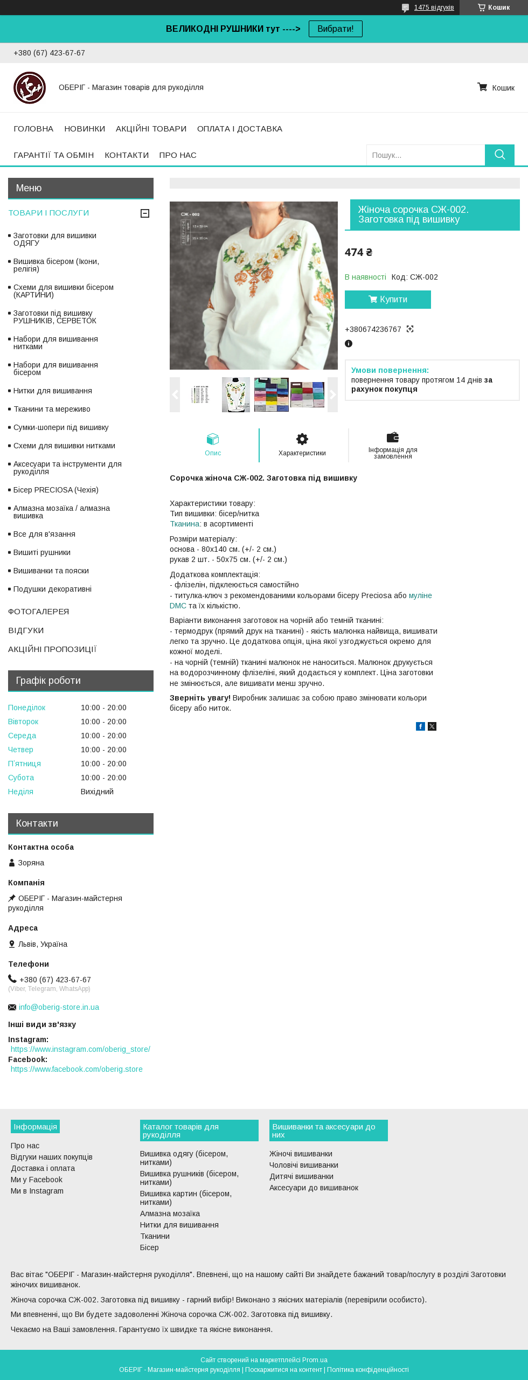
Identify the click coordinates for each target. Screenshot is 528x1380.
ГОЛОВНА (33, 128)
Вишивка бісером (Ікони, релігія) (56, 265)
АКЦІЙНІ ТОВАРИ (151, 128)
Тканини (155, 1236)
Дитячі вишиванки (301, 1176)
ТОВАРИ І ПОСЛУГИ (48, 212)
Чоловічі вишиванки (303, 1165)
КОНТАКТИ (127, 155)
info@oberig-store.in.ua (59, 1007)
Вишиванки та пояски (51, 570)
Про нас (25, 1145)
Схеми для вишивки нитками (64, 445)
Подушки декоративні (52, 589)
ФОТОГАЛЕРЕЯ (38, 611)
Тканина (184, 523)
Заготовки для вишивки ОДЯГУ (54, 239)
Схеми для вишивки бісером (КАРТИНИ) (63, 291)
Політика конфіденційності (368, 1370)
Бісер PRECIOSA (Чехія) (56, 490)
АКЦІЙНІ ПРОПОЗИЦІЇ (52, 649)
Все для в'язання (44, 534)
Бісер (149, 1247)
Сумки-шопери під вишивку (61, 427)
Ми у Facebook (36, 1179)
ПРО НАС (178, 155)
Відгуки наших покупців (52, 1157)
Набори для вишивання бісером (55, 368)
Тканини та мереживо (52, 409)
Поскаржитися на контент (283, 1370)
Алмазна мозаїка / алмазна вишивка (61, 512)
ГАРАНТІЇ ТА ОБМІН (53, 155)
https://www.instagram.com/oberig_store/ (80, 1049)
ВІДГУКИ (26, 630)
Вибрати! (335, 28)
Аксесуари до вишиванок (313, 1187)
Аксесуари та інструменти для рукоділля (67, 468)
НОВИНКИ (84, 128)
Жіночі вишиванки (300, 1153)
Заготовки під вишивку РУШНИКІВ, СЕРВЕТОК (54, 317)
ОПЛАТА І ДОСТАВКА (239, 128)
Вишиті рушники (42, 552)
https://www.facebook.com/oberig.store (77, 1069)
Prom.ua (315, 1360)
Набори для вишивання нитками (55, 343)
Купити (393, 299)
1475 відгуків (434, 7)
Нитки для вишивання (52, 390)
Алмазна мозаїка (170, 1213)
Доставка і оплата (43, 1168)
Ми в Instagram (37, 1191)
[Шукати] (500, 154)
